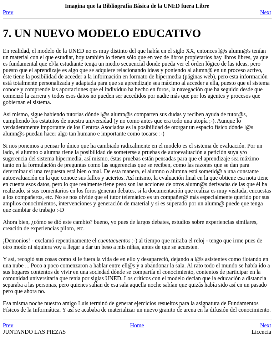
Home (137, 325)
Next (265, 12)
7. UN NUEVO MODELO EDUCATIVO (102, 33)
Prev (8, 12)
